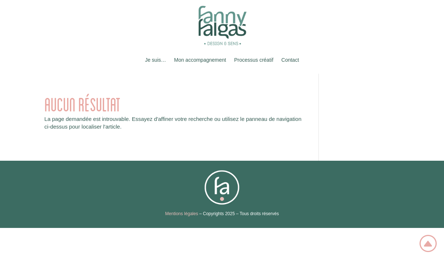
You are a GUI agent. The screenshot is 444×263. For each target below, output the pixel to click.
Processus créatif (253, 60)
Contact (290, 60)
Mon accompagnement (200, 60)
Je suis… (155, 60)
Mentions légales (181, 213)
